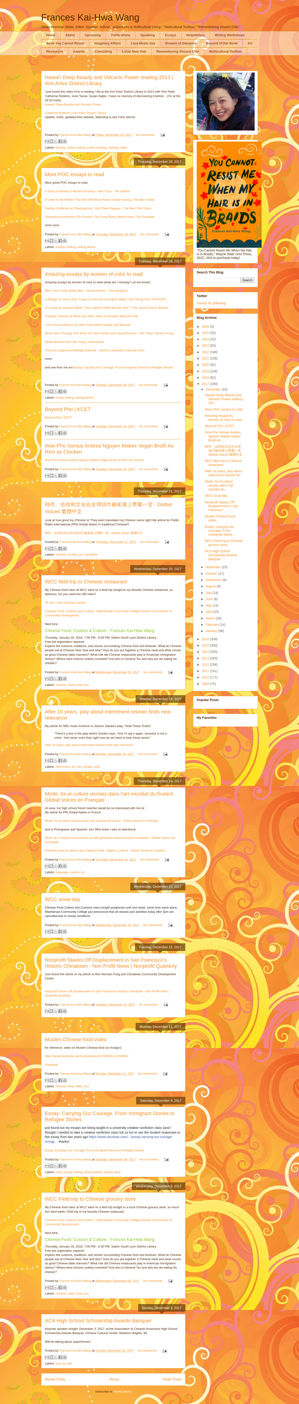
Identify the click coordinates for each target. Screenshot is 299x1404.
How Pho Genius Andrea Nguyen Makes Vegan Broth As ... (223, 436)
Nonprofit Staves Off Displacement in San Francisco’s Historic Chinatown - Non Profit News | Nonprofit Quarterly (111, 963)
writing (71, 247)
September (214, 580)
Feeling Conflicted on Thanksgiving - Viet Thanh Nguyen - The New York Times (98, 208)
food (79, 685)
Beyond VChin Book (222, 43)
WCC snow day (62, 899)
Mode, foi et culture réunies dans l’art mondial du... (219, 485)
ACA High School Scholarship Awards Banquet (98, 1321)
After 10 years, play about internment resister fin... (223, 473)
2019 (206, 371)
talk (69, 1363)
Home (50, 35)
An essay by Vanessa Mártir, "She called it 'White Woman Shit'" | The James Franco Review (106, 307)
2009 (206, 684)
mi (63, 1363)
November (213, 567)
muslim (72, 554)
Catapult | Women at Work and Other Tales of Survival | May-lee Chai (91, 316)
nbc (79, 766)
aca (58, 1363)
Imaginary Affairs (107, 43)
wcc (86, 685)
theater (88, 766)
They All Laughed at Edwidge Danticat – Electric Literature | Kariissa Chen (95, 350)
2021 (206, 358)
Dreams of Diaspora (180, 43)
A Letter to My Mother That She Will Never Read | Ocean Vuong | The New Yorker (100, 199)
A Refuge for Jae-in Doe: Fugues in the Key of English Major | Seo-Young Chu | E (99, 299)
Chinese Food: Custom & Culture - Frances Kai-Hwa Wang (100, 630)
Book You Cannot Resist (65, 43)
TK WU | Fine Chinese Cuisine (65, 602)
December (213, 389)
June (210, 599)
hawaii (71, 147)
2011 (206, 671)
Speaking (147, 35)
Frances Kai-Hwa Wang (90, 17)
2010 (206, 677)
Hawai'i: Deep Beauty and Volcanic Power (73, 104)
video (123, 147)
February (213, 624)
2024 (206, 339)
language (62, 872)
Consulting (103, 51)
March (211, 618)
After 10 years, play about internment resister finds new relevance (89, 745)
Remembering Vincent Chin (178, 51)
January (212, 631)
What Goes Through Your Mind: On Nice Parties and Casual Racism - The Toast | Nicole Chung (109, 333)
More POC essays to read (74, 174)
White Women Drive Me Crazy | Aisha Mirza (74, 342)
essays (60, 247)
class (71, 685)
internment (63, 766)
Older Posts (172, 1379)
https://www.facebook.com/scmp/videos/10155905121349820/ (86, 1056)
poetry (81, 147)
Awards (79, 51)
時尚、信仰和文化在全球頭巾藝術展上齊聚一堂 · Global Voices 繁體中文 (94, 533)
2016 (206, 639)
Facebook (51, 1064)
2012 (206, 664)
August (211, 586)
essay (59, 397)
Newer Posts (55, 1379)
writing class (112, 1172)
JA (73, 766)
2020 (206, 365)
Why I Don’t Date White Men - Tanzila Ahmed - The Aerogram (86, 290)
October (212, 573)
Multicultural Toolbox (225, 51)
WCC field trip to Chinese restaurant (86, 582)
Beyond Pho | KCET (68, 409)
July (209, 593)
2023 (206, 345)
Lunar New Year (134, 51)
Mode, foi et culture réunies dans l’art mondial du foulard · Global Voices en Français (101, 820)
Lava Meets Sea (143, 43)
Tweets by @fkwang (211, 303)
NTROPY (160, 299)
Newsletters (195, 35)
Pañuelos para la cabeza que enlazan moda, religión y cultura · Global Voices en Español (105, 850)
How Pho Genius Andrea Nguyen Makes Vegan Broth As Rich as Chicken (94, 460)
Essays (170, 35)
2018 (206, 377)
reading (113, 147)
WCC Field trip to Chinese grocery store (90, 1199)
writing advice (86, 247)
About (70, 35)
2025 (206, 333)
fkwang (60, 147)
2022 (206, 352)
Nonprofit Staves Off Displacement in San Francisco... (221, 506)
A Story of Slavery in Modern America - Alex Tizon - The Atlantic (87, 191)
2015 (206, 645)
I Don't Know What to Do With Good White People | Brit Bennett (87, 325)
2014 (206, 652)
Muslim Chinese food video (76, 1039)
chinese (61, 554)
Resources (54, 51)
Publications (120, 35)
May (209, 605)
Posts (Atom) (122, 1391)
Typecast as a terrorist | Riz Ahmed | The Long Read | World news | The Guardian (99, 216)
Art (250, 43)
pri (80, 554)
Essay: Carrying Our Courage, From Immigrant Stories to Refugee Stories (123, 367)
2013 (206, 658)
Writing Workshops (230, 35)
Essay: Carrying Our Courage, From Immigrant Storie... (220, 531)
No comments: (146, 135)
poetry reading (96, 147)
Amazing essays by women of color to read (94, 274)
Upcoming (93, 35)
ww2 (97, 766)
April (209, 612)
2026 (206, 326)
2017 (206, 384)
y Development (69, 615)
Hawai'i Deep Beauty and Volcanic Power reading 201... (223, 399)
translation (91, 554)
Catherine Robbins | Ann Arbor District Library (75, 113)
